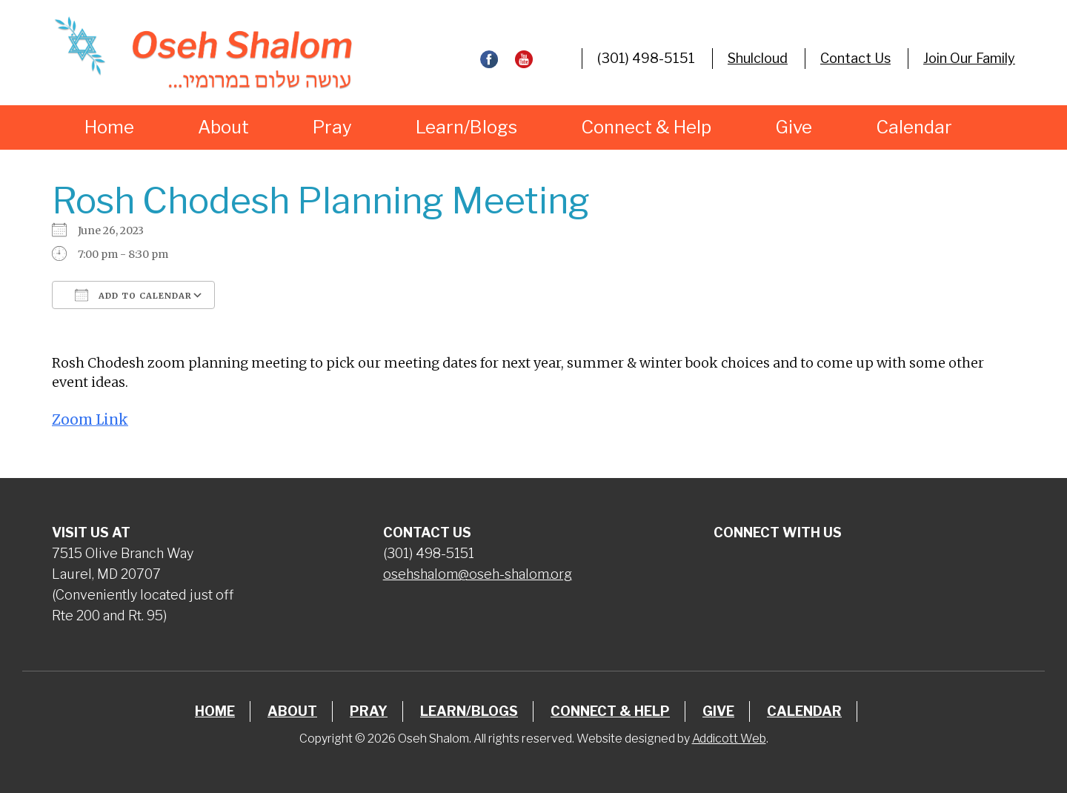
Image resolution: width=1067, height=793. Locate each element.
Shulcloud (758, 58)
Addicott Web (729, 738)
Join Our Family (969, 58)
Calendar (914, 127)
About (223, 127)
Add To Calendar (133, 295)
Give (793, 127)
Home (109, 127)
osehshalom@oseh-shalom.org (477, 574)
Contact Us (855, 58)
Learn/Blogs (466, 127)
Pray (332, 127)
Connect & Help (646, 127)
